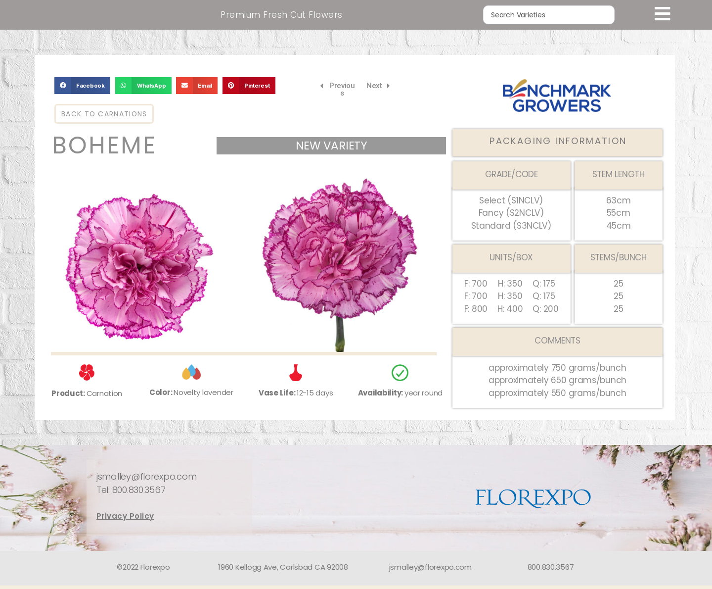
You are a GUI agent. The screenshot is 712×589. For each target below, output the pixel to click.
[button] (82, 89)
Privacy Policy (125, 520)
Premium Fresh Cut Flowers (282, 16)
